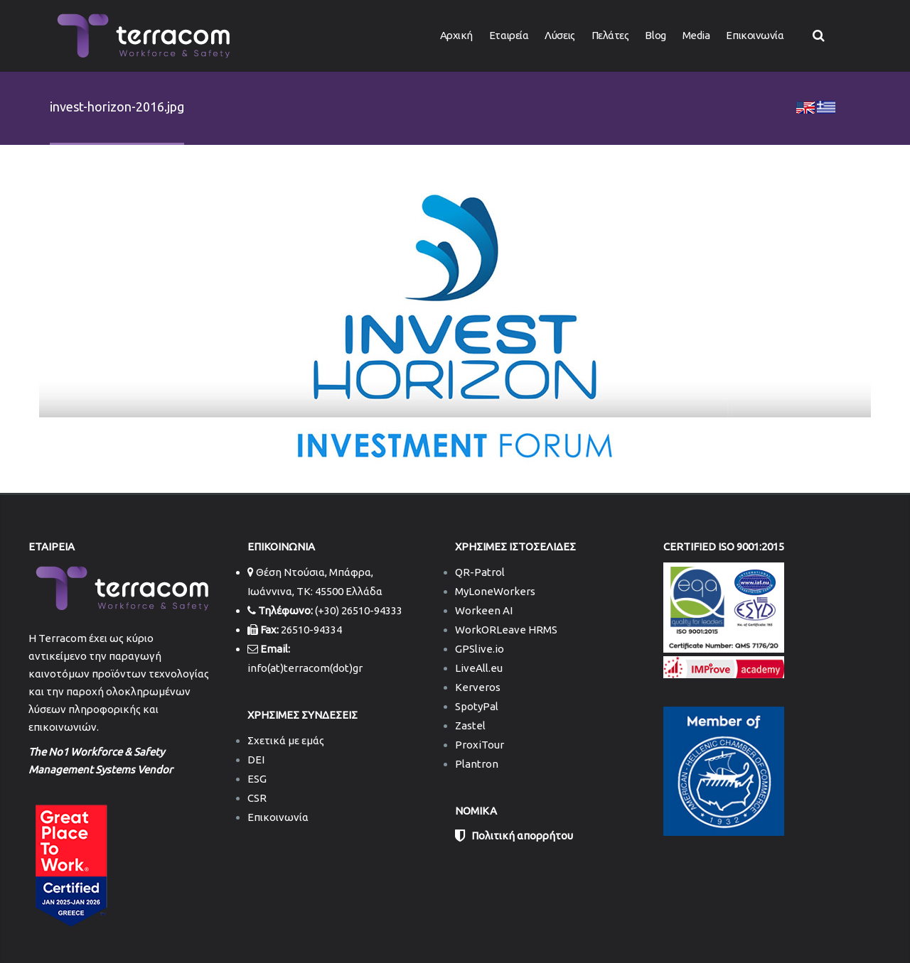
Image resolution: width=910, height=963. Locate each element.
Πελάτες (610, 35)
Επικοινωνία (754, 35)
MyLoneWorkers (495, 591)
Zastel (470, 725)
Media (696, 35)
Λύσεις (559, 35)
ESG (257, 779)
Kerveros (477, 687)
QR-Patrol (480, 572)
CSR (257, 798)
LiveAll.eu (479, 668)
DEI (255, 759)
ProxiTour (479, 745)
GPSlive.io (479, 649)
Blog (655, 35)
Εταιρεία (508, 35)
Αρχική (456, 35)
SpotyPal (476, 706)
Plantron (476, 764)
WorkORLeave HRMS (506, 630)
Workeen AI (484, 610)
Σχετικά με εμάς (285, 740)
